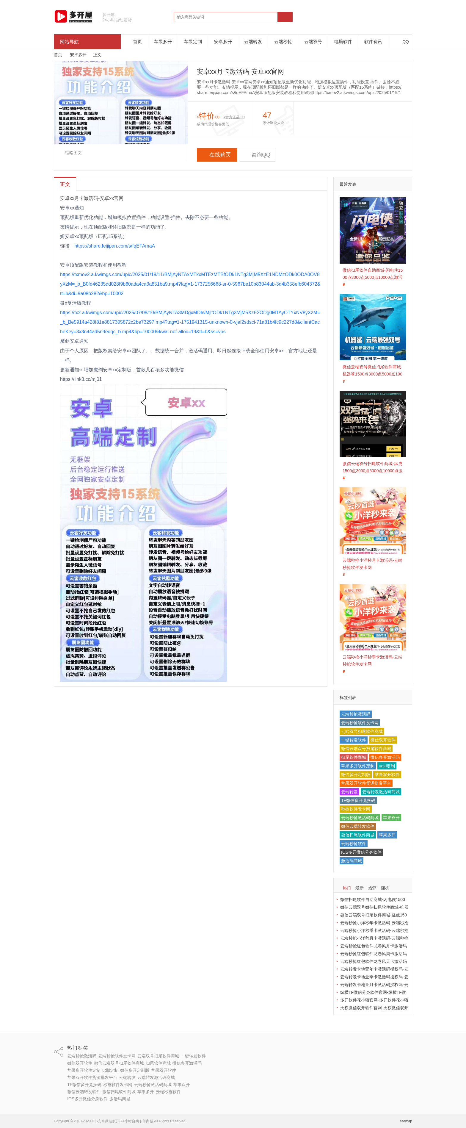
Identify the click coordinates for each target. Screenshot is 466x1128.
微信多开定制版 (355, 774)
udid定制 (387, 766)
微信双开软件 (383, 740)
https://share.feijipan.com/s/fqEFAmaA (114, 245)
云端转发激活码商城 (381, 791)
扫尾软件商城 (353, 757)
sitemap (406, 1121)
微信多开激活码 (385, 757)
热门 (347, 887)
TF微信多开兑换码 (358, 800)
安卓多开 (223, 41)
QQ (402, 41)
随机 (385, 887)
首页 (137, 41)
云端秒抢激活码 (355, 714)
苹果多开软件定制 (357, 766)
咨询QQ (257, 155)
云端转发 (253, 41)
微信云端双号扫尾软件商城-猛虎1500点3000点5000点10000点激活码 (373, 470)
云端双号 (313, 41)
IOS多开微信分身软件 (361, 852)
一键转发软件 (353, 740)
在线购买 (217, 155)
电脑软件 (343, 41)
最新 (359, 887)
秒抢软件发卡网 (355, 809)
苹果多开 (163, 41)
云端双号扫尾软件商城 (362, 731)
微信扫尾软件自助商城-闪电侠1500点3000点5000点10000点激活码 (373, 277)
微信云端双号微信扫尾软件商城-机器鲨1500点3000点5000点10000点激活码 (372, 374)
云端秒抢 (283, 41)
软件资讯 (373, 41)
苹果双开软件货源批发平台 (366, 783)
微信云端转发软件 (357, 826)
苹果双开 (391, 817)
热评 (372, 887)
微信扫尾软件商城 (357, 835)
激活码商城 (351, 860)
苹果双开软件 (387, 774)
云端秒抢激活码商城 (360, 817)
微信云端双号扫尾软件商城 (366, 748)
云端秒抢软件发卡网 (360, 722)
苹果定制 (193, 41)
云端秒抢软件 (353, 843)
